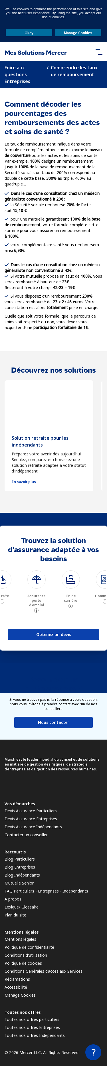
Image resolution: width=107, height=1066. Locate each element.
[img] (36, 579)
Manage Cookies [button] (78, 32)
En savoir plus (24, 482)
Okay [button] (29, 32)
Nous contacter (53, 722)
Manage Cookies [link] (20, 995)
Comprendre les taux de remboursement (74, 71)
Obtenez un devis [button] (53, 634)
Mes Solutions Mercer (36, 52)
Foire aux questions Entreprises (17, 74)
